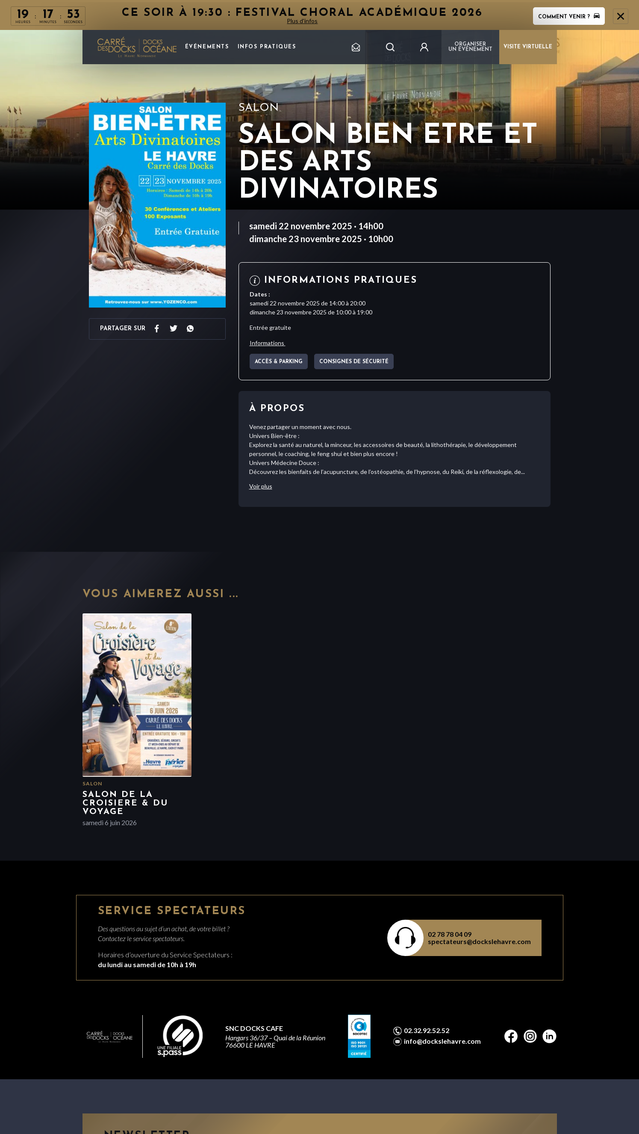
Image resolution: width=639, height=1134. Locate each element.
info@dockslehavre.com (442, 1041)
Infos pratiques (267, 47)
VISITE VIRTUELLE (528, 47)
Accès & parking (279, 361)
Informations (268, 342)
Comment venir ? (569, 17)
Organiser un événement (470, 47)
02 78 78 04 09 (449, 934)
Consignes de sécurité (354, 361)
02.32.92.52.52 (426, 1030)
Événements (207, 47)
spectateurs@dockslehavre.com (479, 941)
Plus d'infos (302, 20)
